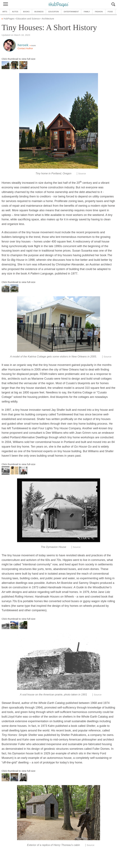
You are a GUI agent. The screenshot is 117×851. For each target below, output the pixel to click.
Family (87, 12)
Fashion (99, 12)
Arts (4, 12)
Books (26, 12)
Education (53, 12)
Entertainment (71, 12)
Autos (15, 12)
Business (39, 12)
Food (110, 12)
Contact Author (25, 48)
